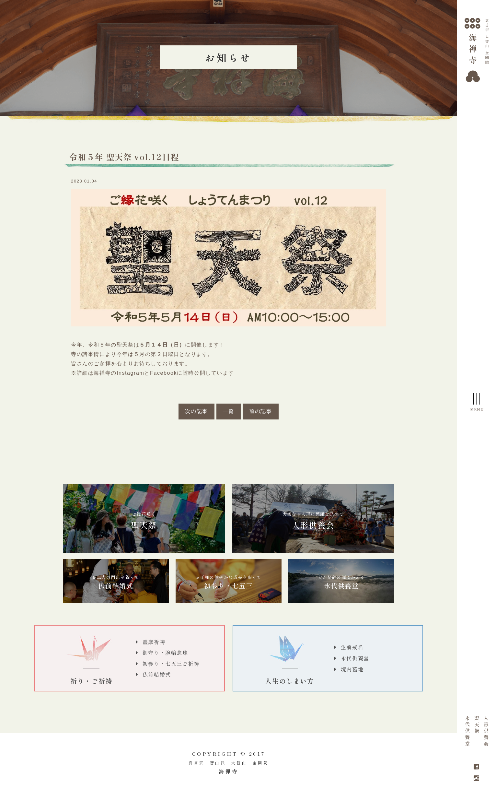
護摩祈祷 (154, 642)
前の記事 (260, 411)
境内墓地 (352, 669)
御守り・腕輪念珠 (165, 652)
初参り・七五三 (228, 582)
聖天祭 (476, 725)
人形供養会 (486, 731)
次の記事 (196, 411)
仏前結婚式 (115, 582)
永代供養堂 (467, 731)
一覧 (228, 411)
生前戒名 (352, 647)
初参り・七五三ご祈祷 (171, 663)
